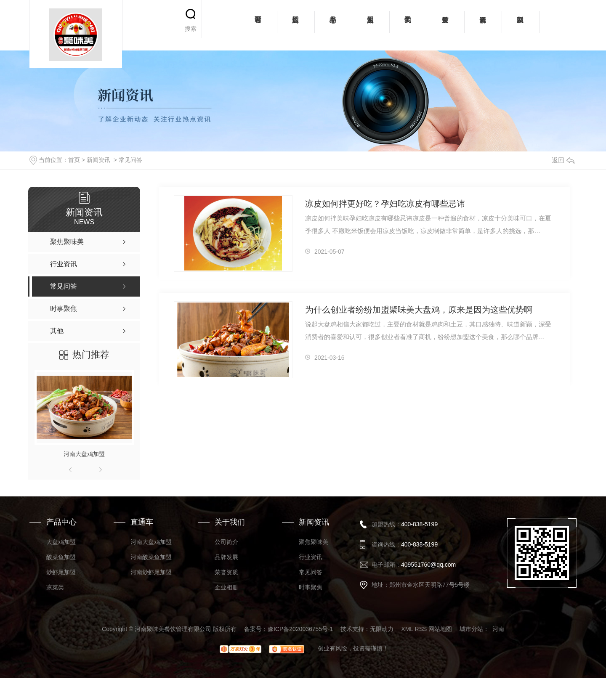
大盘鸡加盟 (61, 541)
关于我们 (408, 25)
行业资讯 (310, 557)
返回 (563, 160)
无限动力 (381, 629)
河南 (498, 629)
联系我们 (520, 25)
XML (407, 629)
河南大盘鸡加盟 (84, 454)
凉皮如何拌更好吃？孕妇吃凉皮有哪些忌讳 (385, 203)
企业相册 (226, 587)
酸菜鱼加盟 (61, 557)
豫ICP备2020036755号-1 (300, 629)
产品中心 (333, 25)
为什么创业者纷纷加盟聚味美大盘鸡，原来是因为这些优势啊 (418, 309)
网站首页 (258, 25)
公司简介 (226, 541)
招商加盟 (295, 25)
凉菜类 (55, 587)
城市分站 (471, 629)
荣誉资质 (445, 25)
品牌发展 (226, 557)
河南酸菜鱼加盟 (151, 557)
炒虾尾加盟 (61, 572)
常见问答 (130, 159)
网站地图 (440, 629)
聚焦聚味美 (313, 541)
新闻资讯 (483, 25)
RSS (421, 629)
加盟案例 (370, 25)
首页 (74, 159)
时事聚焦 (310, 587)
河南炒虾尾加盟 (151, 572)
